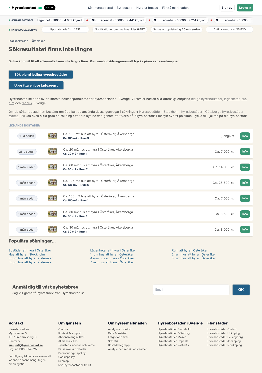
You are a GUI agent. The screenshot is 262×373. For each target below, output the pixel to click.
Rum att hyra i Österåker (189, 250)
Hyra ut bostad (147, 8)
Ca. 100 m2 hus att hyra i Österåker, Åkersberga (98, 134)
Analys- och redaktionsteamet (127, 349)
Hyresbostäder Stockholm (174, 329)
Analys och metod (119, 329)
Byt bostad (125, 8)
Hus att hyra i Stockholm (27, 254)
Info (245, 136)
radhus (27, 103)
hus (244, 99)
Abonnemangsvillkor (71, 337)
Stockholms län (18, 40)
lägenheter (231, 99)
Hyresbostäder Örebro (221, 329)
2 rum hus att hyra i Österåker (194, 254)
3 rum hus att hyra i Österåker (31, 258)
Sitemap (63, 360)
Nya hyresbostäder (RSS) (74, 365)
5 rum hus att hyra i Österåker (194, 258)
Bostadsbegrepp (119, 345)
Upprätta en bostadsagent (36, 85)
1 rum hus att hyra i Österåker (112, 254)
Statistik (113, 341)
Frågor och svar (118, 337)
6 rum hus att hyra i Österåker (31, 262)
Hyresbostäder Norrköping (224, 345)
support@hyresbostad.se (26, 345)
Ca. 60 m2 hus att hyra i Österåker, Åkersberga (98, 165)
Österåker (38, 40)
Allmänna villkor (68, 341)
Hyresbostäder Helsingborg (225, 337)
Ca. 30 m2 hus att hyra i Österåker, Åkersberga (98, 212)
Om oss (63, 329)
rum (11, 103)
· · (59, 20)
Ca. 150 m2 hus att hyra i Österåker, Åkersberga (98, 196)
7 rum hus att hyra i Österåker (112, 262)
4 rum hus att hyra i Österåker (112, 258)
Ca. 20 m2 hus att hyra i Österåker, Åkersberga (98, 149)
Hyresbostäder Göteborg (174, 333)
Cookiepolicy (66, 356)
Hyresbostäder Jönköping (224, 341)
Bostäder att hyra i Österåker (30, 250)
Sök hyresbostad (100, 8)
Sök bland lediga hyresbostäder (40, 74)
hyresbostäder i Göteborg (200, 112)
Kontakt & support (69, 333)
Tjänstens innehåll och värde (76, 345)
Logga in (245, 7)
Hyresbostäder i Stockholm (159, 112)
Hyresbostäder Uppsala (173, 341)
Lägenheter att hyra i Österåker (113, 250)
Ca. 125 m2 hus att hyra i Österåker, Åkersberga (98, 181)
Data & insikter (117, 333)
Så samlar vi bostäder (72, 349)
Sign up (227, 7)
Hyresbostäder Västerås (173, 345)
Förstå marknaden (175, 8)
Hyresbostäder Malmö (172, 337)
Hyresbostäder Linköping (223, 333)
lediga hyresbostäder (206, 99)
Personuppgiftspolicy (72, 353)
